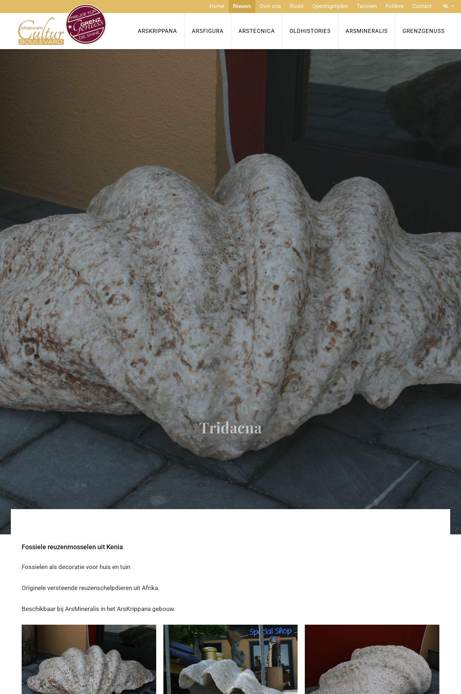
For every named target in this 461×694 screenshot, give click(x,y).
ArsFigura (208, 31)
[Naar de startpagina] (62, 24)
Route (297, 6)
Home (217, 6)
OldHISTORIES (310, 31)
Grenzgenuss (424, 31)
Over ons (270, 6)
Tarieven (367, 6)
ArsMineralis (367, 31)
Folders (395, 6)
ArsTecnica (256, 31)
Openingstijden (330, 6)
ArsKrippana (157, 31)
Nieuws (242, 6)
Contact (421, 6)
